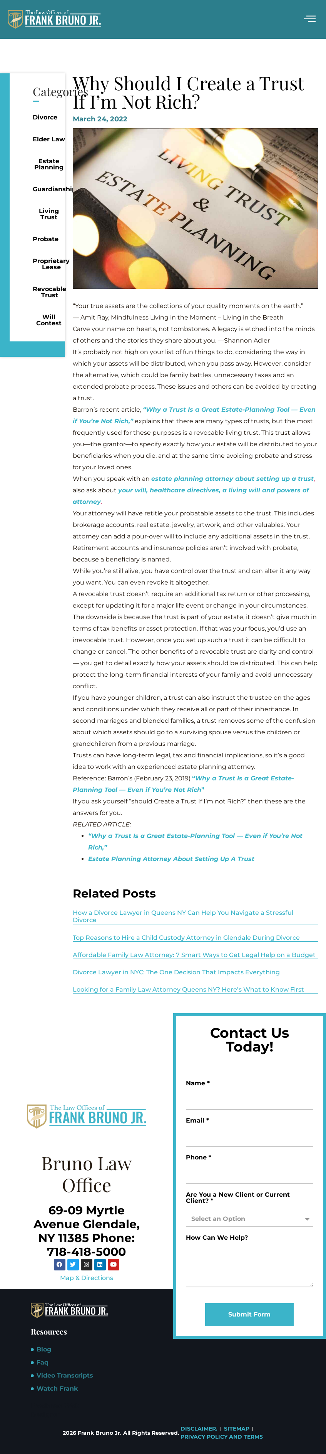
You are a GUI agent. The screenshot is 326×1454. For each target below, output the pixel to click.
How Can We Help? (217, 1238)
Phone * (198, 1157)
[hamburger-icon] (309, 19)
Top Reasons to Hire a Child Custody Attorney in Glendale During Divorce (186, 937)
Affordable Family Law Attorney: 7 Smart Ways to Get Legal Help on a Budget (194, 955)
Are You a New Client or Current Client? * (238, 1198)
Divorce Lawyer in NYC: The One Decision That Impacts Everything (176, 972)
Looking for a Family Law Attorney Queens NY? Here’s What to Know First (188, 989)
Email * (197, 1121)
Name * (198, 1083)
